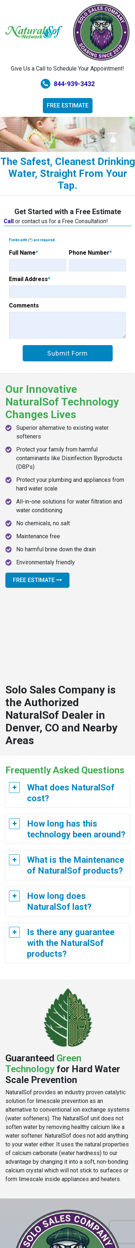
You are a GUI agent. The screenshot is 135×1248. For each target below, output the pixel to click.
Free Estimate (68, 105)
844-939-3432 (68, 84)
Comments (24, 305)
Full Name (23, 252)
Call (9, 221)
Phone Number (90, 252)
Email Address (29, 279)
